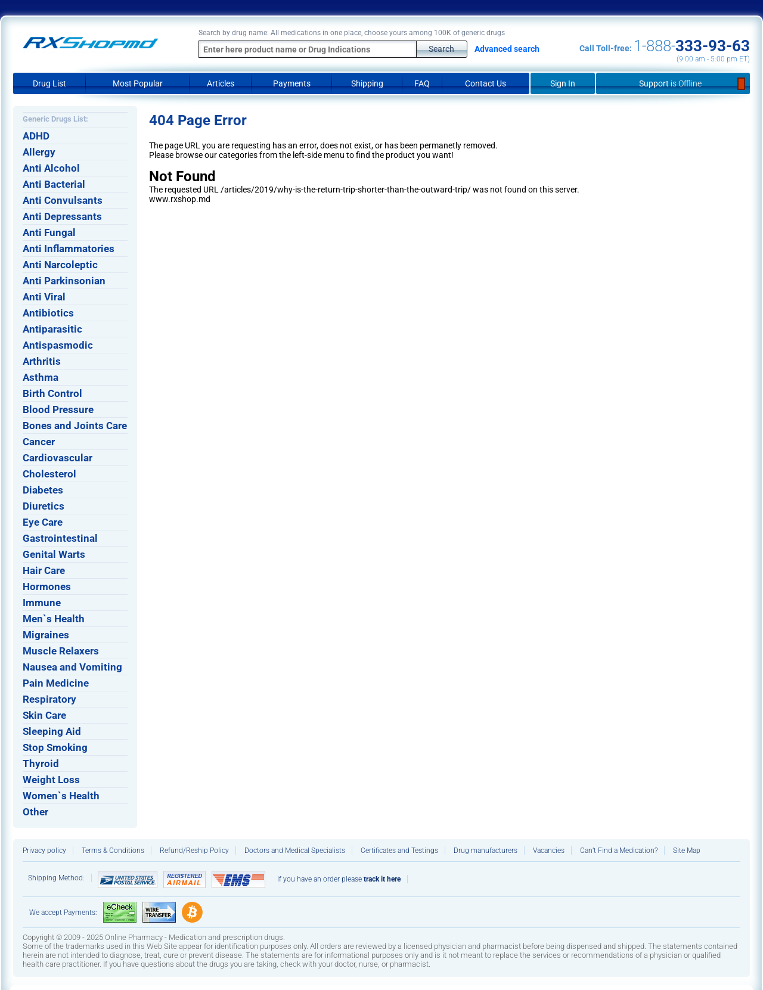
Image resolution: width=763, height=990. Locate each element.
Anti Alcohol (51, 168)
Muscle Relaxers (61, 651)
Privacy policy (44, 850)
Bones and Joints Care (75, 426)
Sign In (562, 83)
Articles (220, 83)
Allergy (39, 152)
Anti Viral (44, 297)
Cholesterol (49, 474)
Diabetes (43, 490)
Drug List (49, 83)
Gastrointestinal (60, 538)
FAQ (422, 83)
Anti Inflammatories (68, 249)
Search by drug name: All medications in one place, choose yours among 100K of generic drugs (351, 33)
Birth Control (52, 393)
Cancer (39, 442)
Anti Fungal (49, 232)
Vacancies (549, 850)
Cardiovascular (57, 458)
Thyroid (41, 763)
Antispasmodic (58, 345)
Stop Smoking (55, 747)
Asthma (40, 377)
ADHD (36, 136)
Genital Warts (54, 554)
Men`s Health (54, 619)
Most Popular (138, 83)
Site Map (686, 850)
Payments (292, 83)
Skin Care (44, 715)
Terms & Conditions (113, 850)
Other (35, 812)
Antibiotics (48, 313)
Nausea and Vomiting (72, 667)
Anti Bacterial (54, 184)
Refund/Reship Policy (194, 850)
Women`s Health (61, 796)
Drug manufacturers (485, 850)
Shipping (367, 83)
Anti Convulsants (63, 200)
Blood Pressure (58, 409)
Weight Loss (51, 780)
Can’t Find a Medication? (618, 850)
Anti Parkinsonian (64, 281)
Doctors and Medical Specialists (294, 850)
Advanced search (506, 49)
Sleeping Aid (52, 731)
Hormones (47, 586)
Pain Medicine (56, 683)
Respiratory (49, 699)
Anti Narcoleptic (60, 265)
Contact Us (485, 83)
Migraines (46, 635)
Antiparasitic (52, 329)
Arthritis (42, 361)
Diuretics (43, 506)
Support (673, 83)
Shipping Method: (56, 878)
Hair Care (44, 570)
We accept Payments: (63, 912)
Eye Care (43, 522)
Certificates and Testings (399, 850)
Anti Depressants (62, 216)
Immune (42, 603)
